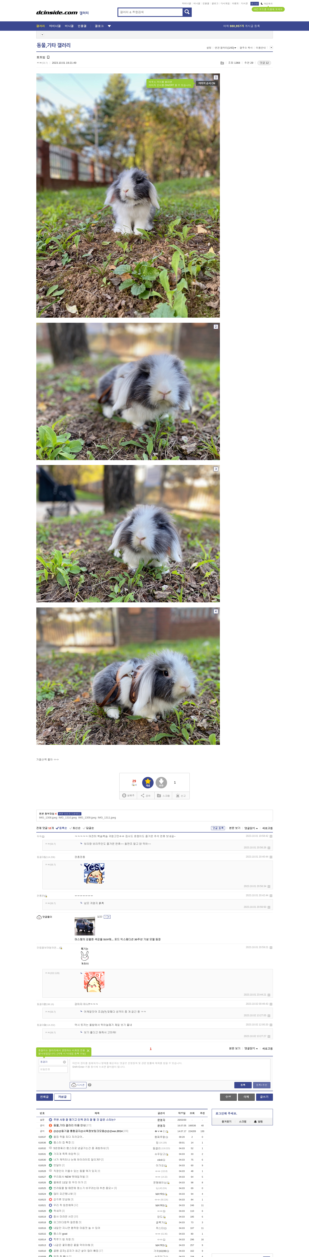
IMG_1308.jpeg (48, 817)
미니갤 (196, 3)
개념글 (62, 1096)
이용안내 (261, 47)
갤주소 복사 (246, 47)
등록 (242, 1085)
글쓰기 (264, 1096)
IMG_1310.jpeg (68, 817)
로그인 (254, 3)
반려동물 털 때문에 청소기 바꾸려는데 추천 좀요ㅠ (81, 1188)
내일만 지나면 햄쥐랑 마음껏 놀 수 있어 (74, 1228)
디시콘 (244, 3)
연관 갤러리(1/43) (225, 47)
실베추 (128, 795)
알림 (258, 1121)
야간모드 (267, 3)
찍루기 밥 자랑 (60, 1239)
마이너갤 (186, 3)
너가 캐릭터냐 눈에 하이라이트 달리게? (74, 1159)
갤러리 (40, 26)
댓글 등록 (218, 828)
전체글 (44, 1096)
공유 (146, 795)
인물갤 (206, 3)
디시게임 (225, 3)
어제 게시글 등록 (241, 26)
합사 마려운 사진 (61, 1216)
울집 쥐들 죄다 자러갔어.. (66, 1136)
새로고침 (267, 828)
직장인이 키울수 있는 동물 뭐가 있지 (73, 1171)
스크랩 (222, 63)
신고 (181, 795)
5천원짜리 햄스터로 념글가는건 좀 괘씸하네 (77, 1148)
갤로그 (215, 3)
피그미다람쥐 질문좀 (63, 1222)
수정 (228, 1096)
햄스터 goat (58, 1233)
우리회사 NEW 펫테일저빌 (67, 1176)
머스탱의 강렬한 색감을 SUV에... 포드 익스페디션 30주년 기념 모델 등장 (118, 939)
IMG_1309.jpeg (87, 817)
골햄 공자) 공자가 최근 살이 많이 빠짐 (74, 1250)
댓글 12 (264, 62)
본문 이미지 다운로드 (69, 814)
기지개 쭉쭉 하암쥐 (62, 1153)
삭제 (271, 836)
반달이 (55, 1165)
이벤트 (235, 3)
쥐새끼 (55, 1210)
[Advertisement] (236, 1189)
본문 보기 (234, 828)
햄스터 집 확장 (60, 1142)
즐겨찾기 (226, 1121)
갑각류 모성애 (59, 1199)
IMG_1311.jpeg (107, 817)
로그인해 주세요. (226, 1113)
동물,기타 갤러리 (54, 45)
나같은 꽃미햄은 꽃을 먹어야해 (69, 1245)
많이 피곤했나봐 (61, 1193)
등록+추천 (261, 1085)
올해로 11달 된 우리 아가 (66, 1182)
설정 (208, 47)
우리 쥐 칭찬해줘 (61, 1205)
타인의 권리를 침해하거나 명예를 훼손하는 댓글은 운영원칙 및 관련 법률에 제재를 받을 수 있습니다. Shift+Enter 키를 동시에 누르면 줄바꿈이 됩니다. (127, 1065)
